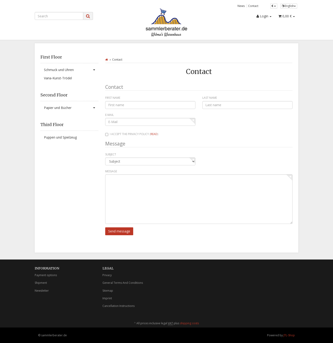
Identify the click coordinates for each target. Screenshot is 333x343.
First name (112, 98)
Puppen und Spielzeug (60, 137)
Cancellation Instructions (118, 306)
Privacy (107, 275)
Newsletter (42, 291)
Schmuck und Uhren (71, 70)
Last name (209, 98)
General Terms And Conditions (122, 283)
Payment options (46, 275)
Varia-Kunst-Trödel (58, 78)
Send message (119, 231)
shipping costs (189, 323)
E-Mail (109, 115)
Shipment (41, 283)
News (241, 6)
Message (111, 171)
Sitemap (107, 291)
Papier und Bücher (71, 108)
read (154, 134)
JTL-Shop (289, 335)
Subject (110, 154)
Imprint (107, 298)
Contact (253, 6)
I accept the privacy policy (131, 134)
